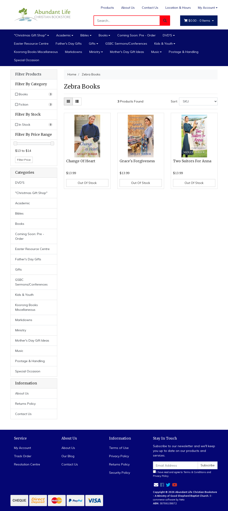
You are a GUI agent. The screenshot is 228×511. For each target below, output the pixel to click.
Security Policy (119, 473)
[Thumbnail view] (68, 101)
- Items (197, 20)
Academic (63, 35)
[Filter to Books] (34, 94)
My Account (22, 448)
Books (103, 35)
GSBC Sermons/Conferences (126, 44)
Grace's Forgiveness (137, 161)
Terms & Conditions (194, 472)
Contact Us (150, 8)
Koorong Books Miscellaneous (36, 52)
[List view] (77, 101)
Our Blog (67, 456)
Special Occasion (26, 60)
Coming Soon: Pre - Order (136, 35)
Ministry (94, 52)
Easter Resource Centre (31, 44)
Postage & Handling (183, 52)
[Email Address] (175, 465)
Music (155, 52)
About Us (128, 8)
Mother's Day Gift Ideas (127, 52)
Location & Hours (178, 8)
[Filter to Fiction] (34, 104)
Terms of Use (119, 448)
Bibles (84, 35)
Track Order (22, 456)
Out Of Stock (87, 183)
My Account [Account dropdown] (206, 8)
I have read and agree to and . (182, 474)
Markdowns (73, 52)
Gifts (92, 44)
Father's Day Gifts (69, 44)
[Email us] (156, 485)
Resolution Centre (27, 464)
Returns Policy (25, 404)
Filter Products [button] (28, 74)
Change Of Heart (80, 161)
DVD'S (167, 35)
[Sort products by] (198, 101)
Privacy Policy (119, 456)
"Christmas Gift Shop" (30, 35)
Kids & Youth (163, 44)
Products (107, 8)
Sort (174, 101)
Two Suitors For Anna (192, 161)
